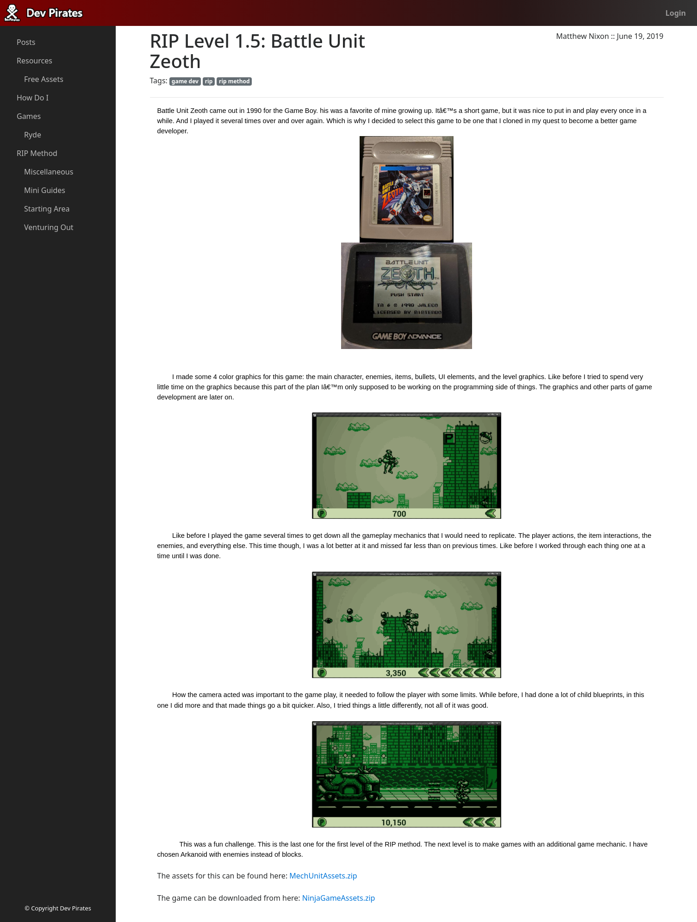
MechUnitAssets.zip (323, 876)
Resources (34, 61)
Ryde (32, 135)
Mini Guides (44, 190)
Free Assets (43, 79)
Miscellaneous (48, 172)
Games (29, 116)
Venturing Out (49, 227)
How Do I (33, 98)
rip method (234, 81)
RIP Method (37, 153)
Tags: (159, 80)
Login (676, 13)
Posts (26, 42)
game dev (185, 81)
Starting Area (46, 209)
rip (209, 81)
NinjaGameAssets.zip (338, 898)
